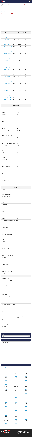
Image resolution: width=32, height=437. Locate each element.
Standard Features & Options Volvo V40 (13, 10)
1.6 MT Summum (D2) (7, 90)
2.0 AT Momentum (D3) (7, 83)
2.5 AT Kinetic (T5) (7, 44)
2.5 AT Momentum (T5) (7, 53)
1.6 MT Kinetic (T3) (7, 37)
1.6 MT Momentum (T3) (8, 46)
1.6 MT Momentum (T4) (8, 51)
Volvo (5, 7)
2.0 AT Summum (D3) (7, 95)
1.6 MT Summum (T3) (7, 55)
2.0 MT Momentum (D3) (8, 81)
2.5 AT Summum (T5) (7, 62)
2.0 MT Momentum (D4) (8, 85)
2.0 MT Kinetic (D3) (7, 67)
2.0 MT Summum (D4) (7, 97)
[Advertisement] (16, 23)
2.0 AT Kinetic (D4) (7, 76)
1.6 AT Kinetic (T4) (7, 39)
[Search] (29, 336)
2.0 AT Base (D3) (6, 69)
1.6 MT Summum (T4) (7, 60)
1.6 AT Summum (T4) (7, 58)
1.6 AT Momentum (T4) (7, 48)
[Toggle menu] (30, 1)
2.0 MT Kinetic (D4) (7, 74)
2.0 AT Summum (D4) (7, 99)
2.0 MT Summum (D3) (7, 92)
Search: (3, 334)
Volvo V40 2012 (10, 7)
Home (2, 7)
